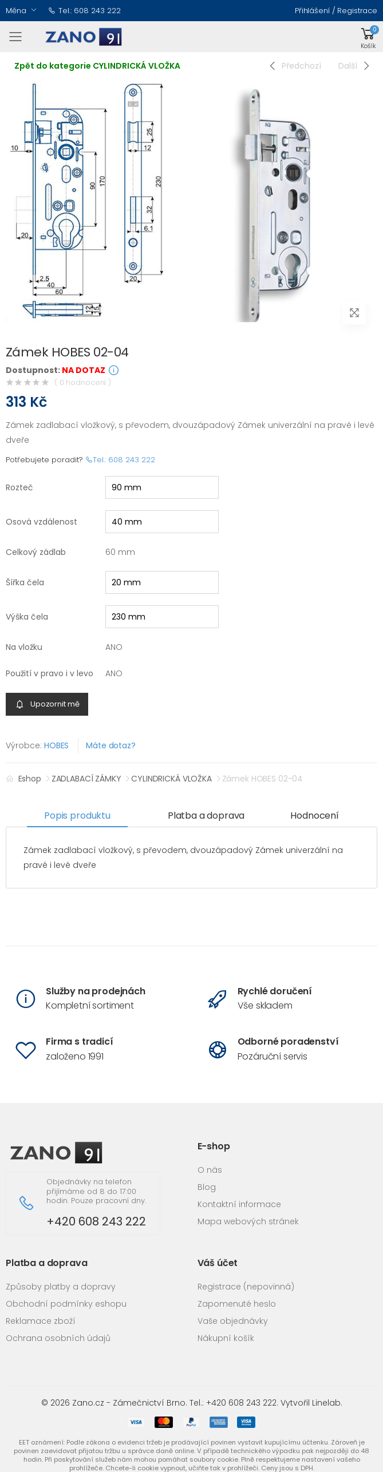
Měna (16, 10)
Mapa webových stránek (248, 1221)
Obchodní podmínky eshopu (66, 1304)
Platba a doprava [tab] (206, 815)
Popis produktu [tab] (77, 815)
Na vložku (24, 647)
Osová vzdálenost (41, 521)
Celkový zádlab (36, 552)
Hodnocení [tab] (314, 815)
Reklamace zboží (41, 1321)
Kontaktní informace (239, 1204)
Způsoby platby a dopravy (61, 1286)
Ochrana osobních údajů (58, 1338)
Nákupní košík (226, 1338)
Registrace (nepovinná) (246, 1286)
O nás (210, 1170)
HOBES (56, 745)
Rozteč (19, 487)
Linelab (326, 1402)
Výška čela (27, 616)
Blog (207, 1187)
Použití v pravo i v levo (49, 673)
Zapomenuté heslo (237, 1304)
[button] (368, 37)
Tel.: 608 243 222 (84, 10)
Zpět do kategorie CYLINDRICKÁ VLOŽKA (97, 66)
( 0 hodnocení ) (82, 382)
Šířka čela (25, 582)
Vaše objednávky (233, 1321)
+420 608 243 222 (96, 1222)
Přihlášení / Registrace (336, 10)
